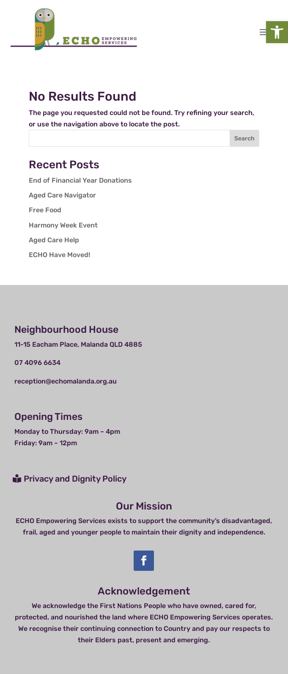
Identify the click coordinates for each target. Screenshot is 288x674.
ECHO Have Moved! (59, 255)
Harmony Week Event (63, 225)
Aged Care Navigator (62, 195)
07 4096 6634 (37, 363)
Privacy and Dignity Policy (75, 479)
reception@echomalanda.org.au (65, 381)
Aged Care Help (54, 240)
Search (244, 138)
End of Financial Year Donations (80, 180)
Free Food (45, 210)
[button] (277, 32)
